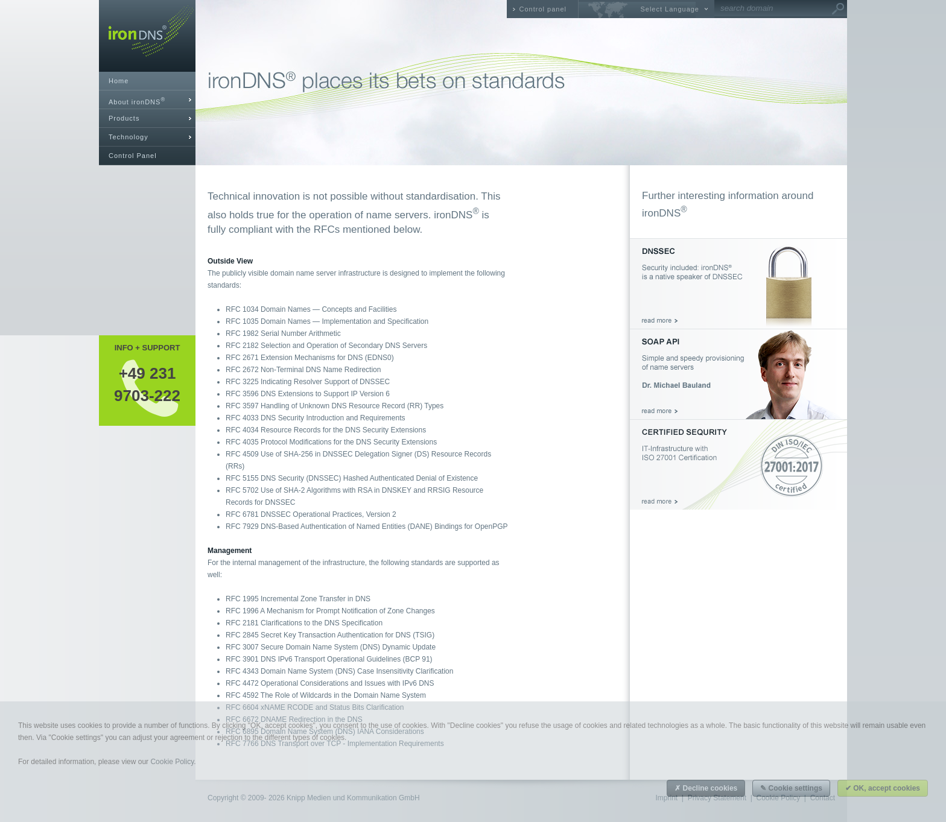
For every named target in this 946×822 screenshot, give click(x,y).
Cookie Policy (172, 761)
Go (838, 9)
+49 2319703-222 (147, 384)
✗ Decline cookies (706, 788)
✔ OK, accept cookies (882, 788)
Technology (128, 137)
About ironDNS (137, 101)
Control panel (543, 9)
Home (119, 80)
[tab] (147, 99)
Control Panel (133, 155)
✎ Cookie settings (791, 788)
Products (124, 118)
